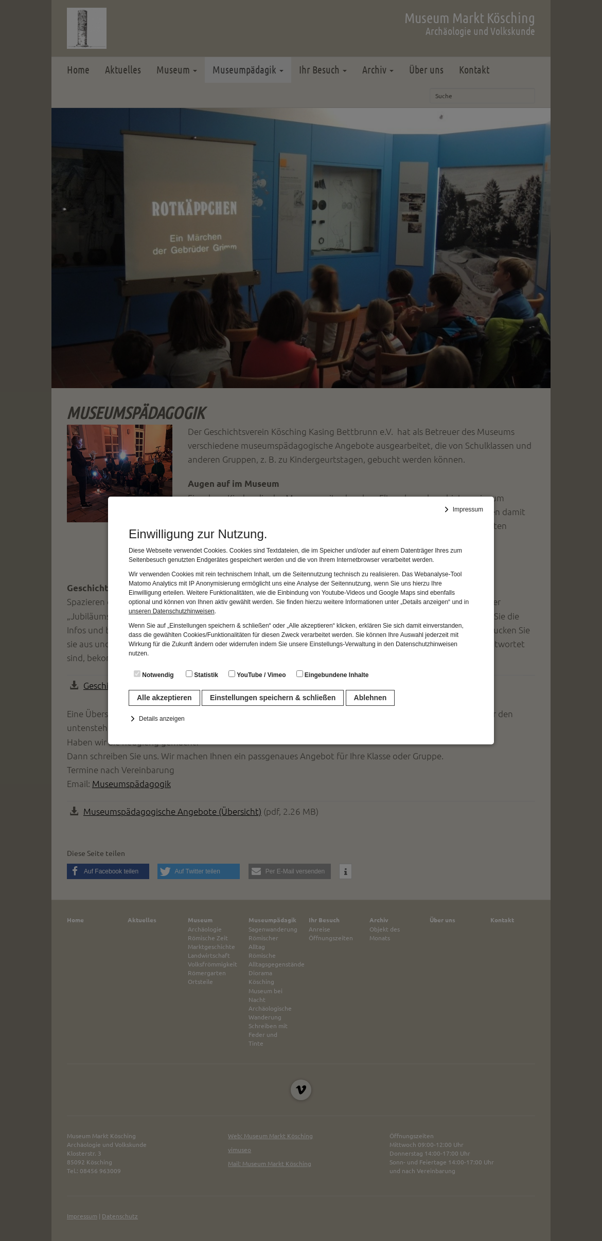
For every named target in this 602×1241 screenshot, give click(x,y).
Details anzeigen (162, 718)
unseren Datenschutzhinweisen (172, 611)
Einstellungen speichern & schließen (272, 698)
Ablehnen (370, 698)
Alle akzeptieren (164, 698)
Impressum (468, 509)
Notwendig (154, 674)
